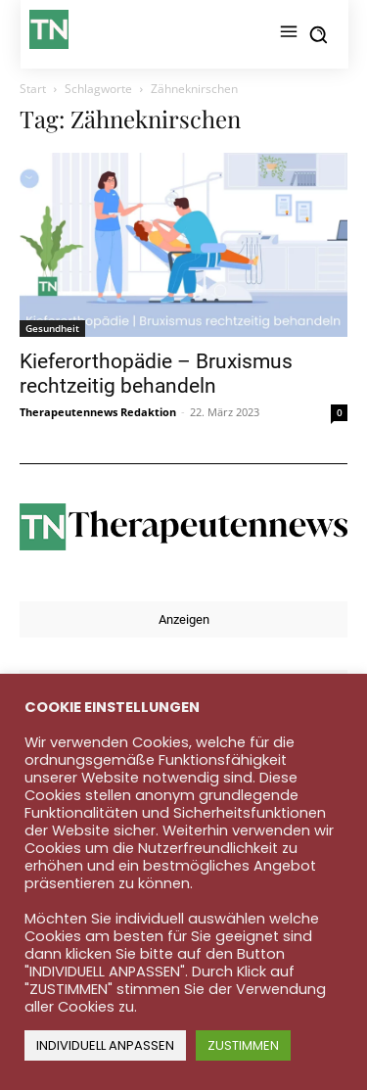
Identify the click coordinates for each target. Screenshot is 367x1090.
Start (33, 88)
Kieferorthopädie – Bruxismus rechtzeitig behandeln (156, 374)
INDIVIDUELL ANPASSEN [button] (105, 1045)
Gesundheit (52, 328)
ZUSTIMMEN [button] (243, 1045)
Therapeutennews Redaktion (98, 411)
